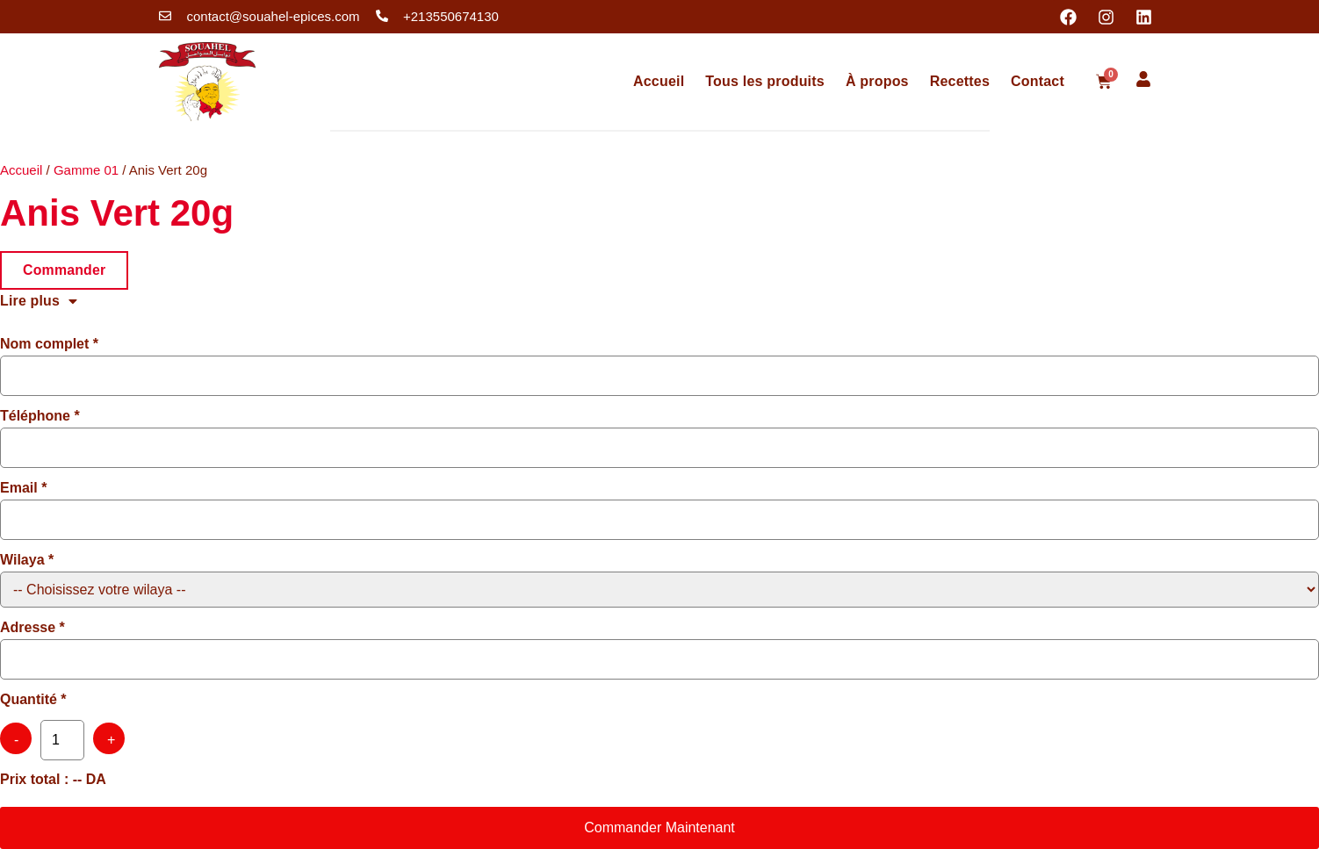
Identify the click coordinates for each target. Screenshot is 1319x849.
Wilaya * (27, 560)
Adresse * (32, 628)
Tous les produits (765, 81)
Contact (1037, 81)
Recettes (960, 81)
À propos (877, 81)
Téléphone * (40, 416)
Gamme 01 (86, 169)
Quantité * (33, 700)
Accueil (658, 81)
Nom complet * (49, 344)
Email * (23, 488)
